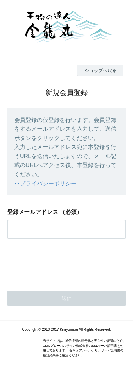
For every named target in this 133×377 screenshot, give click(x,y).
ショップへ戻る (100, 70)
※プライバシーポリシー (45, 184)
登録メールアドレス (32, 212)
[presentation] (61, 262)
